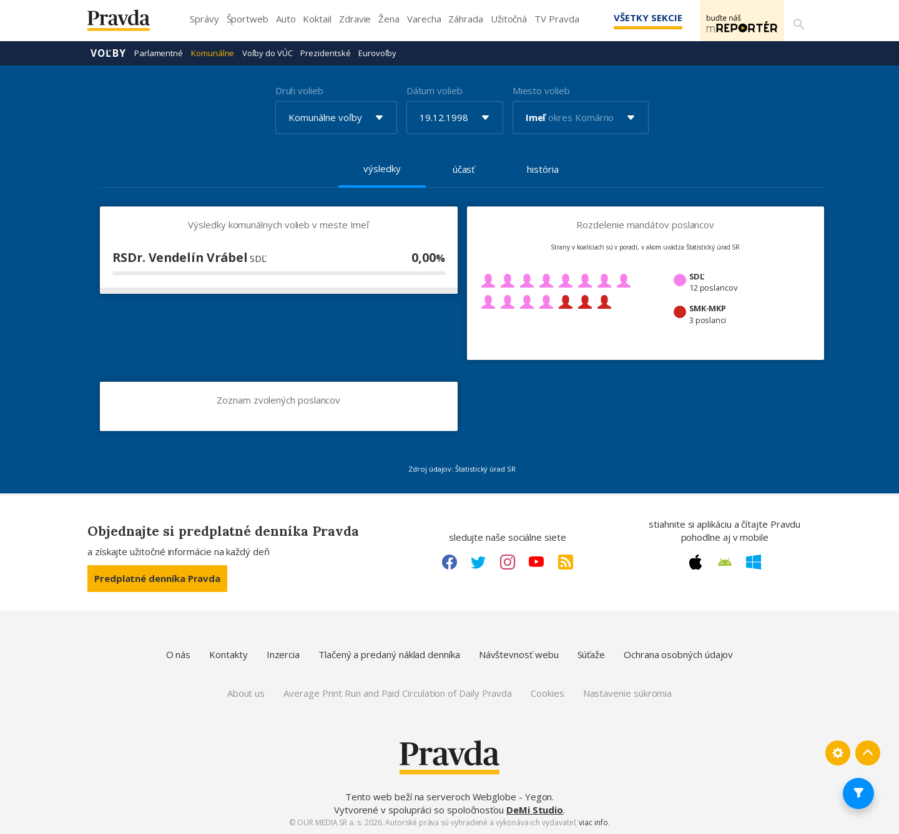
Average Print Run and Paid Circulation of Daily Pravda (397, 692)
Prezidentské (325, 52)
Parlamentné (158, 52)
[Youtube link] (536, 561)
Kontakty (228, 653)
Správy (204, 18)
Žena (389, 18)
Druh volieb (299, 90)
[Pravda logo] (128, 23)
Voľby (108, 52)
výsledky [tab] (381, 168)
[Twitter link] (478, 561)
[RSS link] (565, 561)
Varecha (424, 18)
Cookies (547, 692)
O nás (178, 653)
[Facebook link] (449, 561)
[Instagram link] (507, 561)
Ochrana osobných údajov (678, 653)
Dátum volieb (434, 90)
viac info (593, 822)
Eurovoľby (377, 52)
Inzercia (283, 653)
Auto (286, 18)
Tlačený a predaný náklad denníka (389, 653)
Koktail (317, 18)
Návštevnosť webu (519, 653)
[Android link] (724, 561)
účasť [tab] (464, 168)
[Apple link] (695, 561)
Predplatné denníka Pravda (157, 577)
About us (246, 692)
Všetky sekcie (630, 17)
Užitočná (509, 18)
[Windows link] (753, 561)
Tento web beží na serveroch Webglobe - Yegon (449, 796)
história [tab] (542, 168)
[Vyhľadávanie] (796, 20)
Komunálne (212, 52)
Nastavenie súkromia (627, 692)
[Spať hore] (867, 752)
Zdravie (355, 18)
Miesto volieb (541, 90)
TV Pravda (556, 18)
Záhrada (465, 18)
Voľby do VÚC (267, 52)
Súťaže (591, 653)
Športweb (247, 18)
